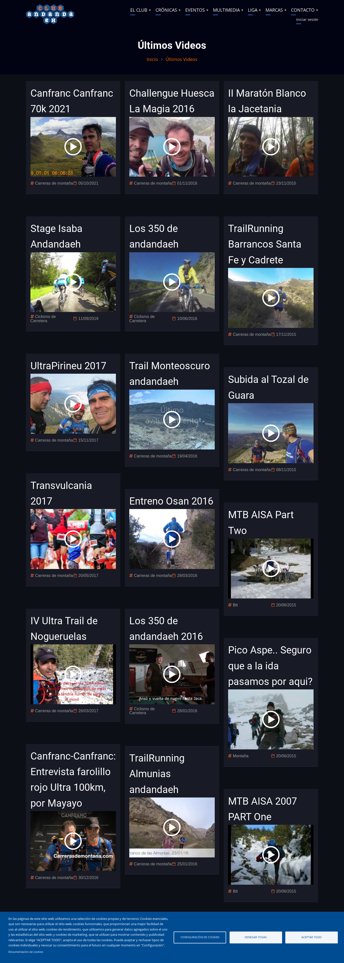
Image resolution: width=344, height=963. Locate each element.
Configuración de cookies (200, 937)
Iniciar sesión (307, 19)
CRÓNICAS (166, 10)
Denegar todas (256, 937)
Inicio (152, 59)
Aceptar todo (311, 937)
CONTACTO (303, 10)
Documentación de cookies (25, 952)
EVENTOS (195, 10)
